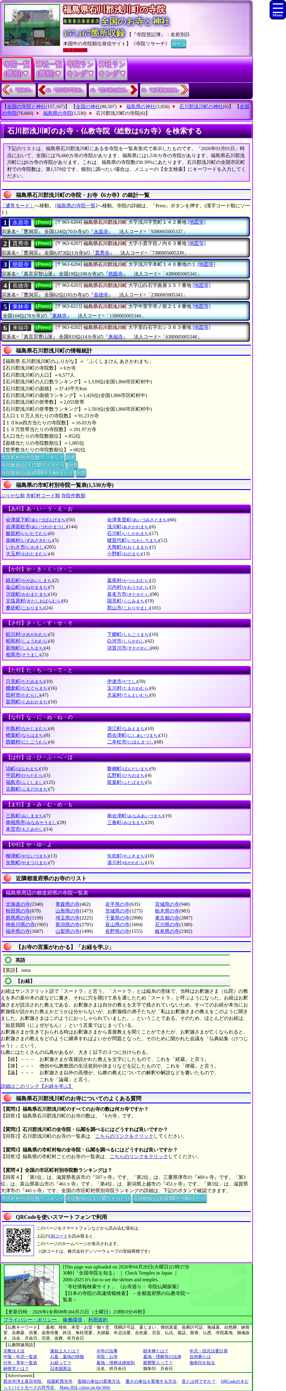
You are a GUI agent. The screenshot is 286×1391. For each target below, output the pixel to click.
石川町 (128, 533)
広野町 (126, 775)
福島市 (25, 782)
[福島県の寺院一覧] (76, 205)
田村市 (23, 695)
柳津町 (27, 855)
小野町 (124, 553)
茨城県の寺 (117, 910)
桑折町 (25, 607)
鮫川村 (27, 634)
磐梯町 (128, 768)
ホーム (178, 43)
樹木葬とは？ (156, 1351)
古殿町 (27, 789)
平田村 (25, 775)
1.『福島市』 (22, 90)
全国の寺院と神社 (26, 106)
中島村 (27, 728)
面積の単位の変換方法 (99, 1381)
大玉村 (27, 553)
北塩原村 (34, 600)
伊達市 (122, 681)
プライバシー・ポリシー (30, 1319)
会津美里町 (137, 519)
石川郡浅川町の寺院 (118, 113)
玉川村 (128, 688)
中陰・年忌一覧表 (20, 1357)
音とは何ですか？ (199, 1381)
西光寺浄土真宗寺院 (22, 1381)
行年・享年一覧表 (20, 1363)
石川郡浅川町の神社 (201, 106)
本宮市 (25, 829)
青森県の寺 (68, 904)
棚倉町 (27, 688)
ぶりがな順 (13, 495)
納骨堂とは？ (16, 1368)
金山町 (27, 587)
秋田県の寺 (18, 910)
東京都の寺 (167, 917)
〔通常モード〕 (18, 205)
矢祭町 (27, 862)
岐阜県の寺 (167, 931)
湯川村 (126, 862)
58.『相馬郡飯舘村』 (161, 90)
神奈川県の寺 (20, 924)
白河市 (126, 641)
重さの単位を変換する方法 (151, 1381)
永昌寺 (20, 222)
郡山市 (128, 607)
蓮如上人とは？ (65, 1351)
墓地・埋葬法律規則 (115, 1363)
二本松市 (131, 741)
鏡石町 (29, 580)
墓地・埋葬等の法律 (162, 1357)
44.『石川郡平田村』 (66, 90)
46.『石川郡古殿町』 (110, 90)
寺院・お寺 (107, 1357)
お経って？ (60, 1363)
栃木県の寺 (167, 910)
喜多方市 (128, 594)
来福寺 (20, 328)
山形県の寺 (68, 910)
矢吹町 (126, 855)
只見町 (25, 681)
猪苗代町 (133, 540)
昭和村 (27, 641)
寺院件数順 (73, 495)
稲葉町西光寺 (59, 1381)
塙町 (22, 768)
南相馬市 (32, 822)
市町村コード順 (43, 495)
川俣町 (27, 594)
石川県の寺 (167, 924)
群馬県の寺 (18, 917)
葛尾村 (128, 580)
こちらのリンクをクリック (124, 1136)
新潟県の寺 (68, 924)
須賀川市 (128, 648)
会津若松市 (36, 526)
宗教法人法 (14, 1351)
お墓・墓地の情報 (67, 1357)
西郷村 (27, 741)
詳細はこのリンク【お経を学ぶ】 (37, 1086)
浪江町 (126, 728)
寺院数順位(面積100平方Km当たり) (37, 472)
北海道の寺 (18, 904)
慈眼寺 (20, 264)
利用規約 (98, 1319)
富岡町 (27, 701)
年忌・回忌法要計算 (209, 1351)
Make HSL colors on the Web (85, 1387)
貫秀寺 (20, 243)
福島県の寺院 (57, 113)
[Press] (43, 222)
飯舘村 (27, 533)
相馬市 (23, 654)
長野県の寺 (117, 931)
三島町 (25, 815)
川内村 (128, 587)
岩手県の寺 (117, 904)
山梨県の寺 (68, 931)
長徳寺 (20, 286)
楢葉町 (25, 735)
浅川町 (128, 526)
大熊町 (128, 547)
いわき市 (25, 547)
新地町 (25, 648)
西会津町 (133, 735)
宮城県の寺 (167, 904)
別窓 (71, 457)
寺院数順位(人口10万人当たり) (33, 464)
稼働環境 (72, 1319)
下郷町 (128, 634)
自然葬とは (200, 1357)
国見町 (126, 600)
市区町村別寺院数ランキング (32, 457)
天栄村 (128, 695)
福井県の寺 (18, 931)
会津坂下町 (36, 519)
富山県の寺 (117, 924)
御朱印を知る (202, 1363)
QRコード (58, 1236)
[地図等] (197, 222)
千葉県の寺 (117, 917)
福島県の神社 (140, 106)
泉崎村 (29, 540)
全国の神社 (88, 106)
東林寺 (20, 307)
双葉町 (126, 782)
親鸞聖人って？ (158, 1363)
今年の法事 (107, 1351)
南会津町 (135, 815)
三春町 (126, 822)
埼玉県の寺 (68, 917)
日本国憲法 (60, 1368)
